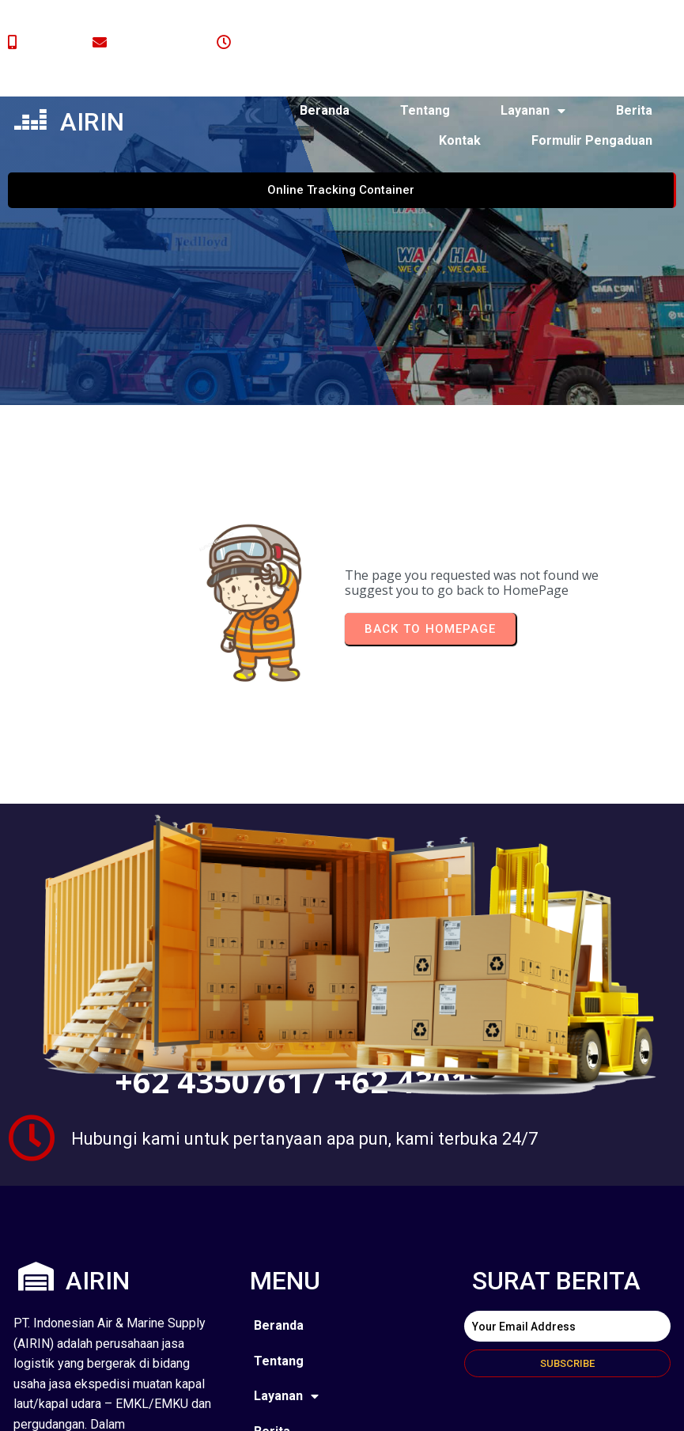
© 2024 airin (92, 1406)
